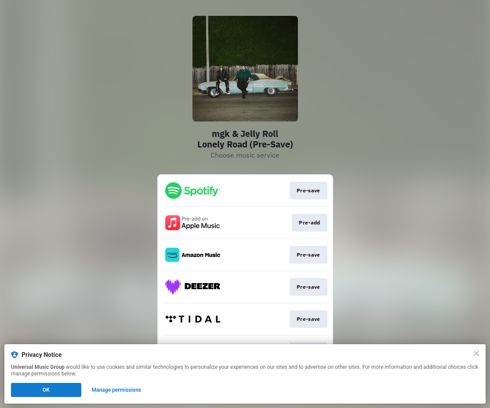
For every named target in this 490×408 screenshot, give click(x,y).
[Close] (476, 353)
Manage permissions (117, 390)
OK (46, 390)
